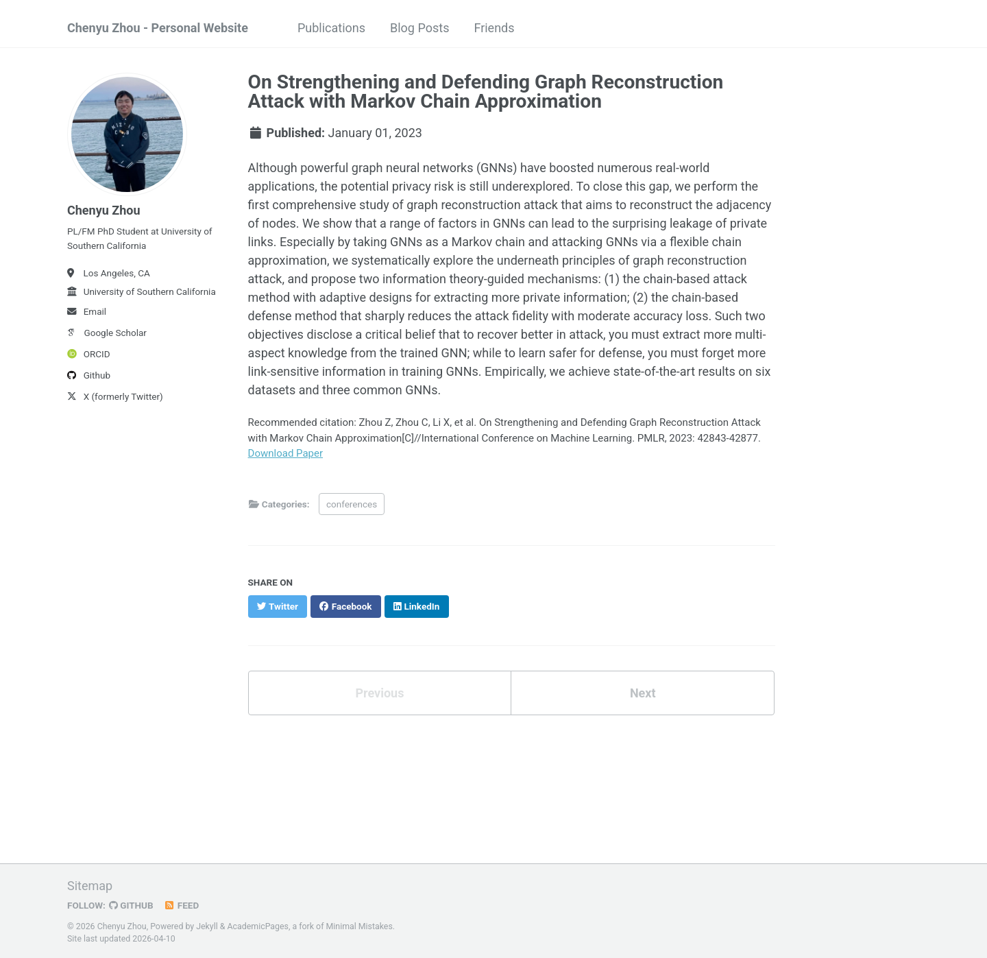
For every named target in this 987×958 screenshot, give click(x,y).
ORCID (88, 353)
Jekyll (207, 926)
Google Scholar (107, 332)
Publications (331, 28)
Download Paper (286, 453)
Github (88, 375)
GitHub (131, 905)
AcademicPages (258, 926)
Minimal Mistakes (359, 926)
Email (86, 311)
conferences (351, 504)
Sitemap (89, 885)
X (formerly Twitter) (115, 396)
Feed (181, 905)
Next (643, 693)
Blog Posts (419, 28)
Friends (494, 28)
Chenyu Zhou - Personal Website (157, 28)
